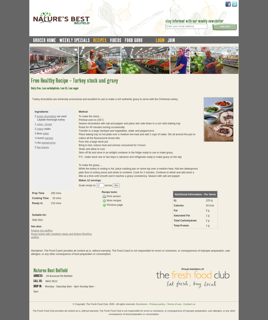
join (171, 40)
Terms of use (174, 304)
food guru (134, 40)
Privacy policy (157, 304)
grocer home (44, 40)
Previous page (113, 205)
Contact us (189, 304)
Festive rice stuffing (42, 230)
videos (115, 40)
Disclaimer (142, 304)
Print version (112, 196)
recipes (100, 40)
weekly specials (74, 40)
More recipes (112, 200)
